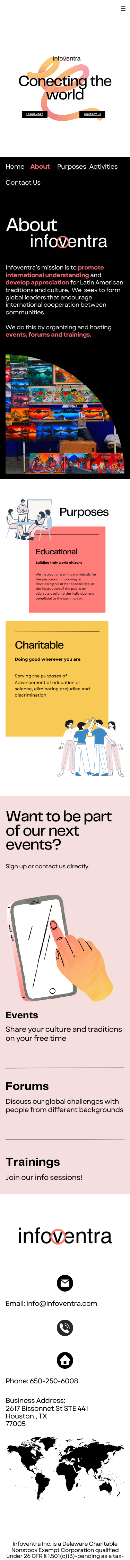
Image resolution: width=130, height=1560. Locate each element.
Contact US (92, 114)
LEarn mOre (34, 114)
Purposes (71, 166)
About (40, 166)
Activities (103, 166)
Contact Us (23, 182)
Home (15, 166)
